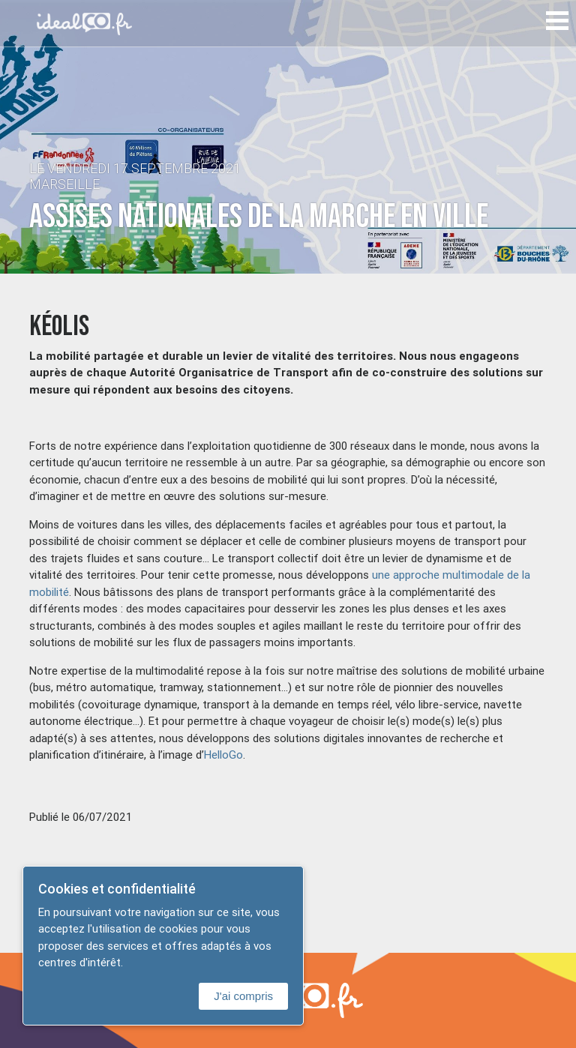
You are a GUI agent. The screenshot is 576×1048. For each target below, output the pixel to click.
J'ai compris (243, 996)
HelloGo (223, 754)
